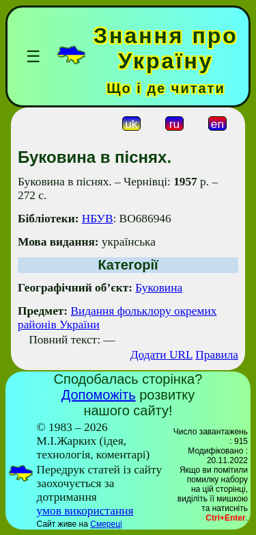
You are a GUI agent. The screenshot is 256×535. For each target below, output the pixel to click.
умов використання (85, 510)
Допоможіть (98, 394)
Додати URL (161, 354)
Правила (216, 354)
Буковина (158, 287)
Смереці (106, 524)
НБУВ (97, 218)
